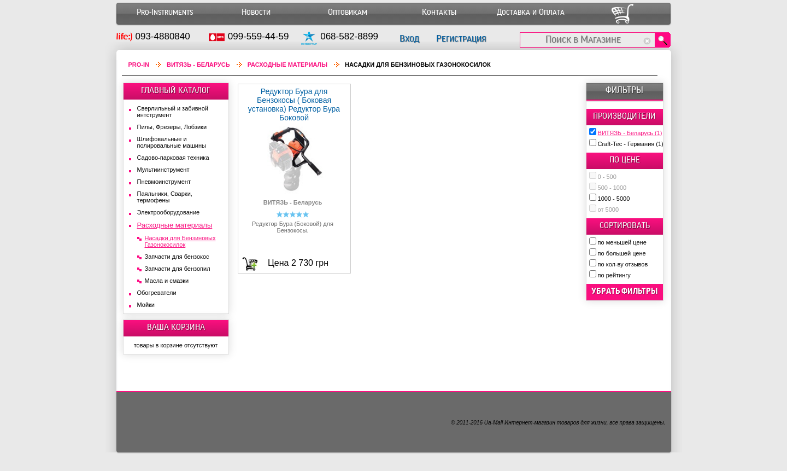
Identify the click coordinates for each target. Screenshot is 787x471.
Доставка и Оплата (531, 12)
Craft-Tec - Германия (630, 144)
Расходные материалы (287, 64)
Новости (256, 12)
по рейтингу (614, 275)
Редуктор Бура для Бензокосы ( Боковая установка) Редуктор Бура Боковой (294, 104)
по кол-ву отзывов (623, 264)
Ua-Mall (493, 423)
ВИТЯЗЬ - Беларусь (630, 133)
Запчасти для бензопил (177, 268)
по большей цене (622, 253)
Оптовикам (347, 12)
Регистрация (461, 38)
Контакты (439, 12)
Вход (409, 38)
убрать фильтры (624, 291)
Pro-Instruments (165, 12)
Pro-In (139, 64)
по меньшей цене (622, 242)
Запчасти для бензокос (177, 256)
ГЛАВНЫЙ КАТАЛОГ (175, 90)
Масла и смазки (167, 280)
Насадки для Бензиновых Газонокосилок (180, 241)
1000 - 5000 (614, 198)
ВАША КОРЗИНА (176, 327)
